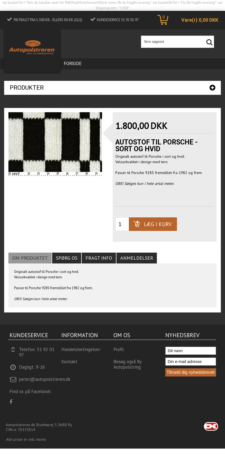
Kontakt (69, 362)
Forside (72, 63)
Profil (118, 349)
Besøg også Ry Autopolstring (127, 364)
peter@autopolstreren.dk (45, 379)
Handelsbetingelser (80, 349)
